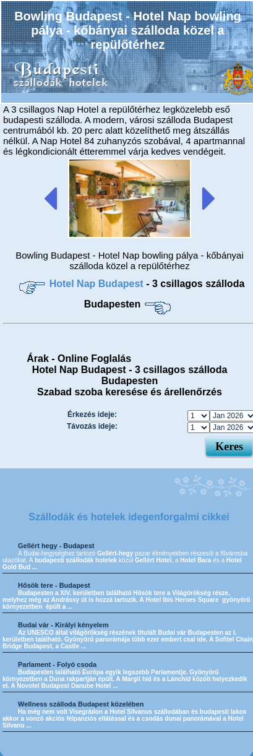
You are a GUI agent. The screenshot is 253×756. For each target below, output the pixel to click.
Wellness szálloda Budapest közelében (81, 704)
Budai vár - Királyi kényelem (63, 625)
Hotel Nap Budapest (97, 283)
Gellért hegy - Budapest (56, 545)
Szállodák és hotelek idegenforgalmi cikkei (128, 517)
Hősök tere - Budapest (54, 585)
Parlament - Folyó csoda (57, 664)
